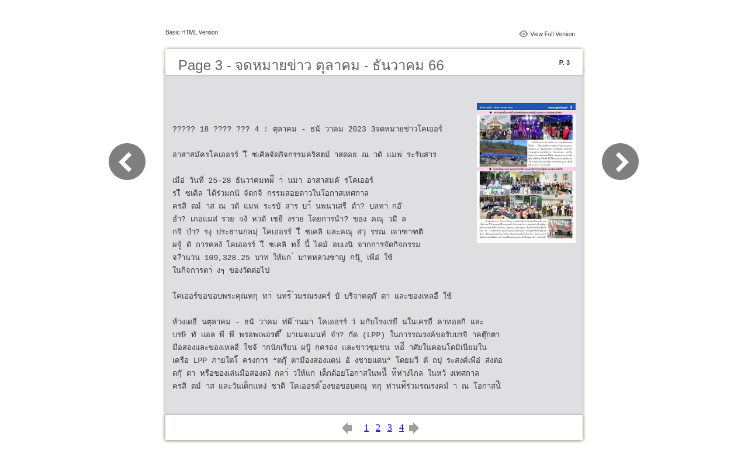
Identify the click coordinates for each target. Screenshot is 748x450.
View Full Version (552, 34)
